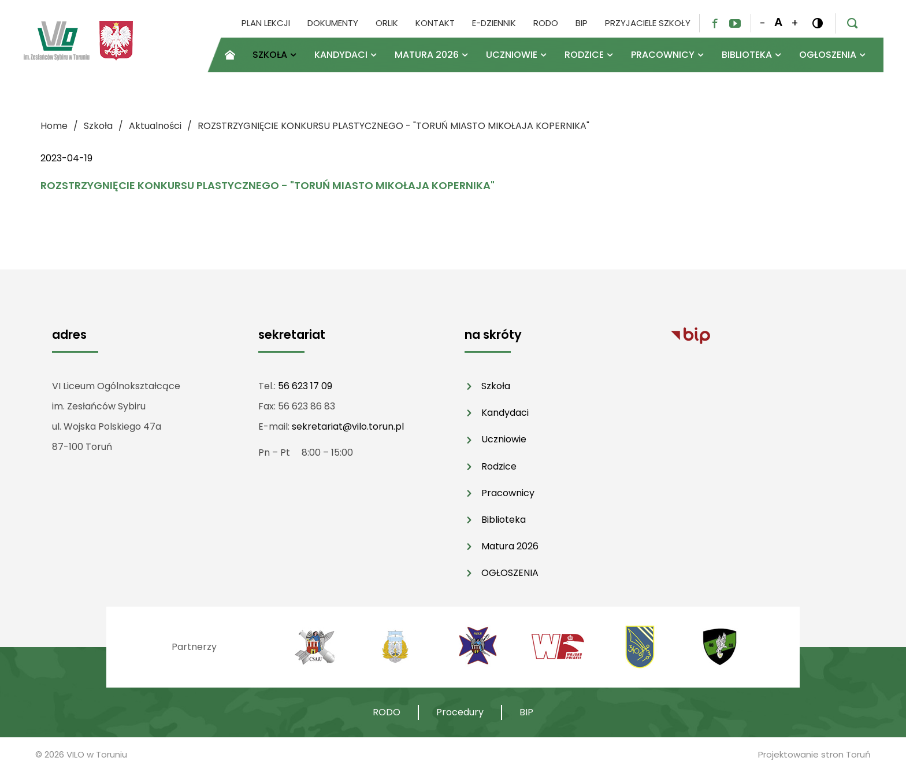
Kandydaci (505, 412)
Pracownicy (507, 493)
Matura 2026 (510, 546)
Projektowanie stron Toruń (814, 754)
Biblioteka (503, 519)
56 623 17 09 (305, 386)
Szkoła (495, 386)
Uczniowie (503, 439)
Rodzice (499, 466)
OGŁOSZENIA (510, 572)
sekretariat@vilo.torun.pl (348, 426)
